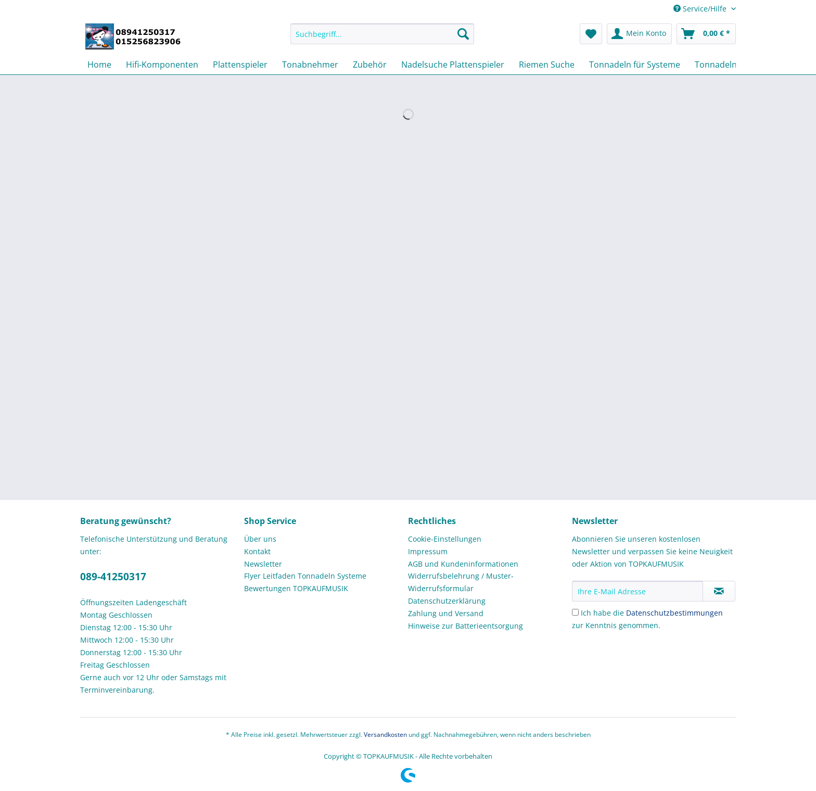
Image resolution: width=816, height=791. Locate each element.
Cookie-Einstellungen (444, 539)
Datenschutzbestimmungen (674, 613)
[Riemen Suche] (547, 64)
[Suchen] (463, 33)
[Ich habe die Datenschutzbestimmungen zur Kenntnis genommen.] (575, 612)
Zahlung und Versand (445, 613)
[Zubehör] (370, 64)
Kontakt (257, 551)
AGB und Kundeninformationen (463, 564)
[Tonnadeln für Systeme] (634, 64)
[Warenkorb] (706, 33)
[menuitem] (382, 38)
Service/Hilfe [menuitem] (701, 9)
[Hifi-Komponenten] (162, 64)
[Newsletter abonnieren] (719, 591)
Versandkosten (385, 734)
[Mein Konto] (639, 33)
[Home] (99, 64)
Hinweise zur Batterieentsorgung (465, 626)
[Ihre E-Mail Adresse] (637, 591)
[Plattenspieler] (240, 64)
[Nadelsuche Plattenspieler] (453, 64)
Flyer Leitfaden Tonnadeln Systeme (305, 576)
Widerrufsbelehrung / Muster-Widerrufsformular (461, 582)
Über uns (260, 539)
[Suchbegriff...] (382, 33)
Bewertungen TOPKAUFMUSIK (296, 588)
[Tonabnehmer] (310, 64)
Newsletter (263, 564)
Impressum (428, 551)
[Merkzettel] (591, 33)
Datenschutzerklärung (447, 601)
